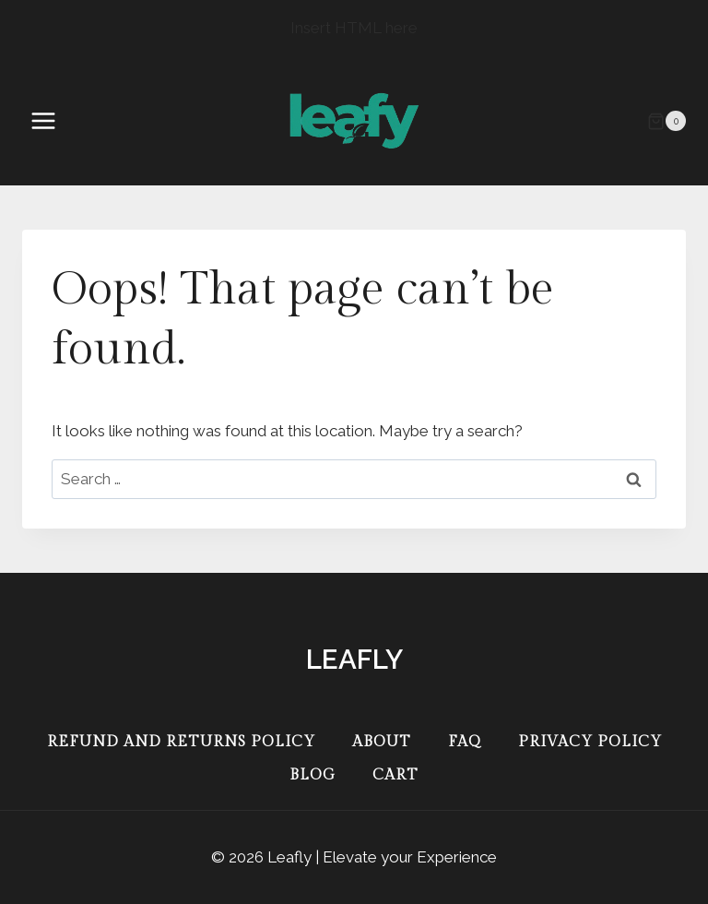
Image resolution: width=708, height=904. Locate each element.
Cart (395, 775)
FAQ (464, 742)
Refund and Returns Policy (181, 742)
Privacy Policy (590, 742)
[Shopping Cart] (666, 121)
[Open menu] (52, 121)
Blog (312, 775)
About (381, 742)
